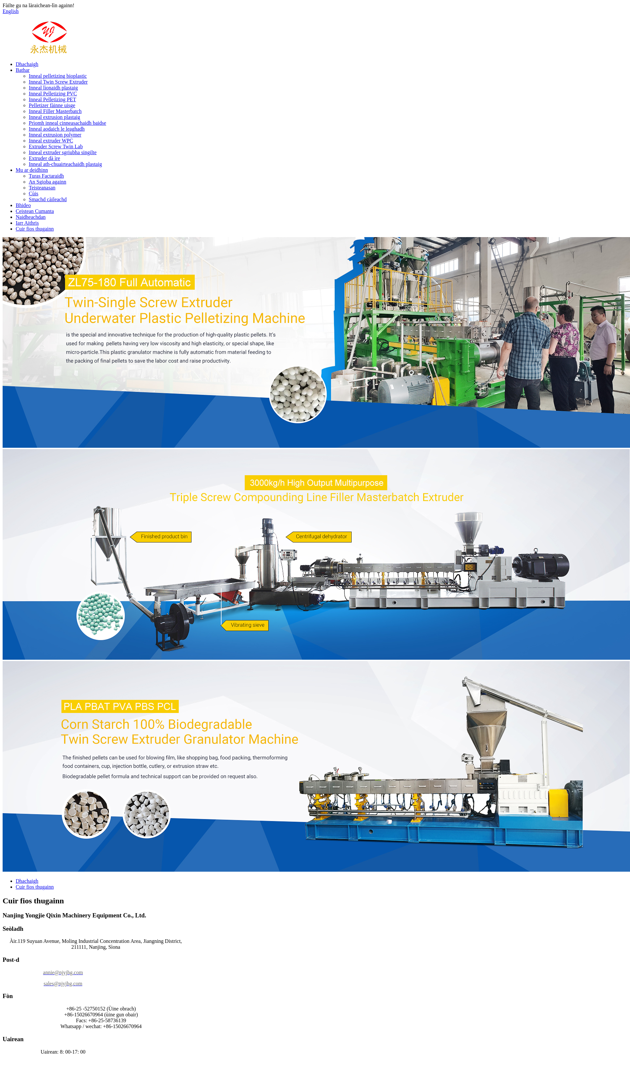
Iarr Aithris (27, 223)
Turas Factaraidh (46, 176)
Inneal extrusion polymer (55, 134)
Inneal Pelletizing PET (52, 99)
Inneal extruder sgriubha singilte (63, 152)
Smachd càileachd (48, 199)
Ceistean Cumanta (35, 211)
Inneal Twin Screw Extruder (58, 82)
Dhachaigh (27, 64)
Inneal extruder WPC (51, 140)
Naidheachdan (31, 217)
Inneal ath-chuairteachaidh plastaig (65, 164)
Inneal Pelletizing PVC (53, 93)
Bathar (23, 70)
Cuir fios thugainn (35, 229)
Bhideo (23, 205)
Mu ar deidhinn (32, 170)
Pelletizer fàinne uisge (52, 105)
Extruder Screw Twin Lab (56, 146)
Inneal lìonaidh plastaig (53, 87)
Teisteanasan (42, 187)
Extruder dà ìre (44, 158)
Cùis (33, 193)
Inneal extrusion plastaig (54, 117)
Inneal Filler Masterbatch (55, 111)
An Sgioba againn (47, 182)
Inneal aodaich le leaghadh (57, 129)
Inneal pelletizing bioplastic (58, 76)
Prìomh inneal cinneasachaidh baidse (67, 123)
